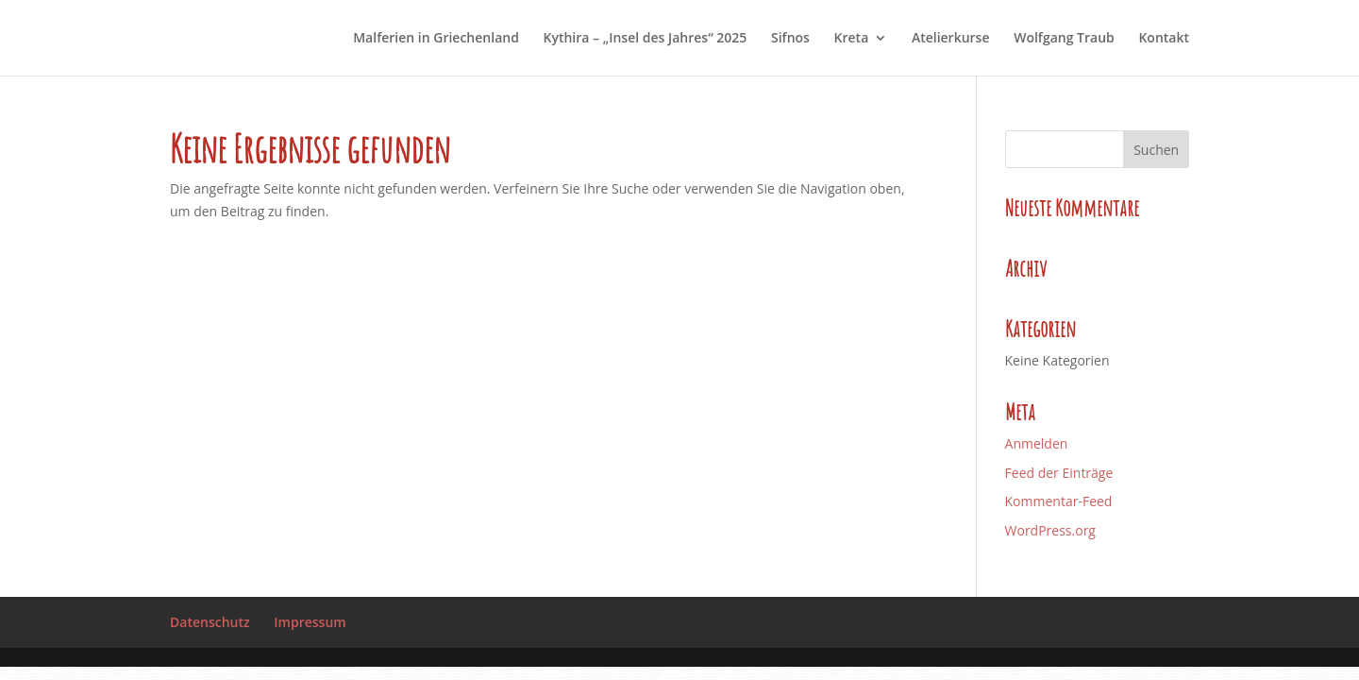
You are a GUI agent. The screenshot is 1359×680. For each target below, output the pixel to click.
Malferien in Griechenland (436, 38)
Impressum (309, 622)
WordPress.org (1050, 530)
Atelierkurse (951, 38)
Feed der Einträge (1059, 473)
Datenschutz (210, 622)
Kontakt (1163, 38)
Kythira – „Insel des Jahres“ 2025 (645, 38)
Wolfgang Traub (1064, 38)
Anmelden (1036, 443)
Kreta (851, 38)
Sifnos (790, 38)
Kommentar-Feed (1059, 501)
